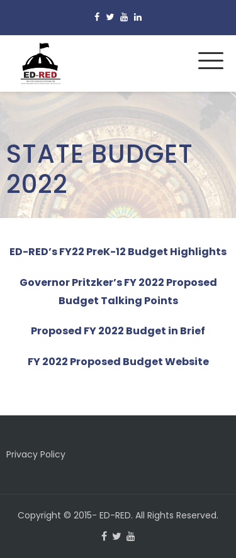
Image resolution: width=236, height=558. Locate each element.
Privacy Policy (35, 454)
